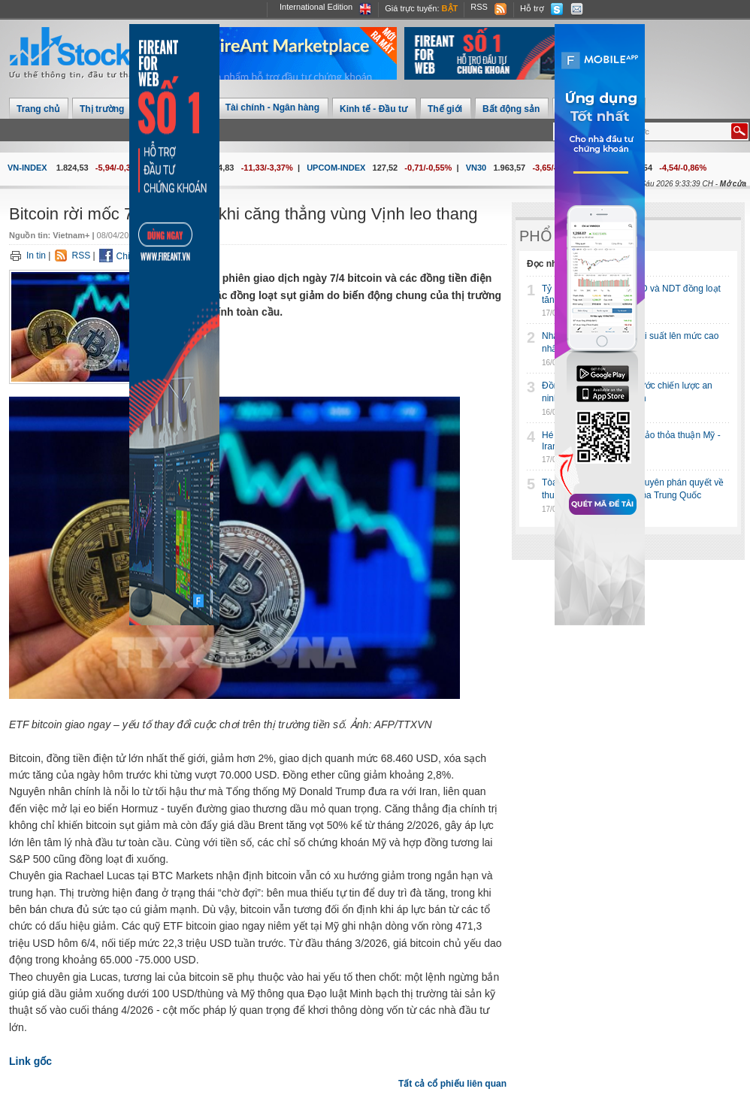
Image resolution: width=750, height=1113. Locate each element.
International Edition (316, 6)
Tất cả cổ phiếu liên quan (452, 1083)
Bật (450, 8)
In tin (36, 255)
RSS (479, 6)
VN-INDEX (27, 167)
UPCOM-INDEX (336, 167)
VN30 (476, 167)
